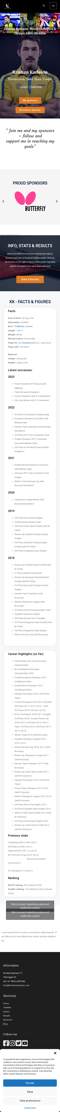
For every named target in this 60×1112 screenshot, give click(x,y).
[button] (55, 1053)
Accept (30, 1082)
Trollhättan (19, 326)
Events (6, 1011)
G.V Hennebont (25, 342)
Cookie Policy (30, 1108)
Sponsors (7, 1019)
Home (6, 1003)
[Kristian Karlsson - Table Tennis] (7, 5)
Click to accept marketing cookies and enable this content (30, 906)
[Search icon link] (44, 5)
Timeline (7, 1007)
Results (6, 1015)
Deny (30, 1091)
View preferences (30, 1100)
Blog (5, 1024)
